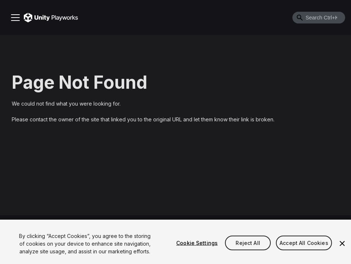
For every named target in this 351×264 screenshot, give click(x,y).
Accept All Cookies (304, 242)
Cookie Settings (197, 242)
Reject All (248, 242)
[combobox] (318, 17)
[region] (175, 242)
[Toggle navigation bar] (15, 17)
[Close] (342, 243)
